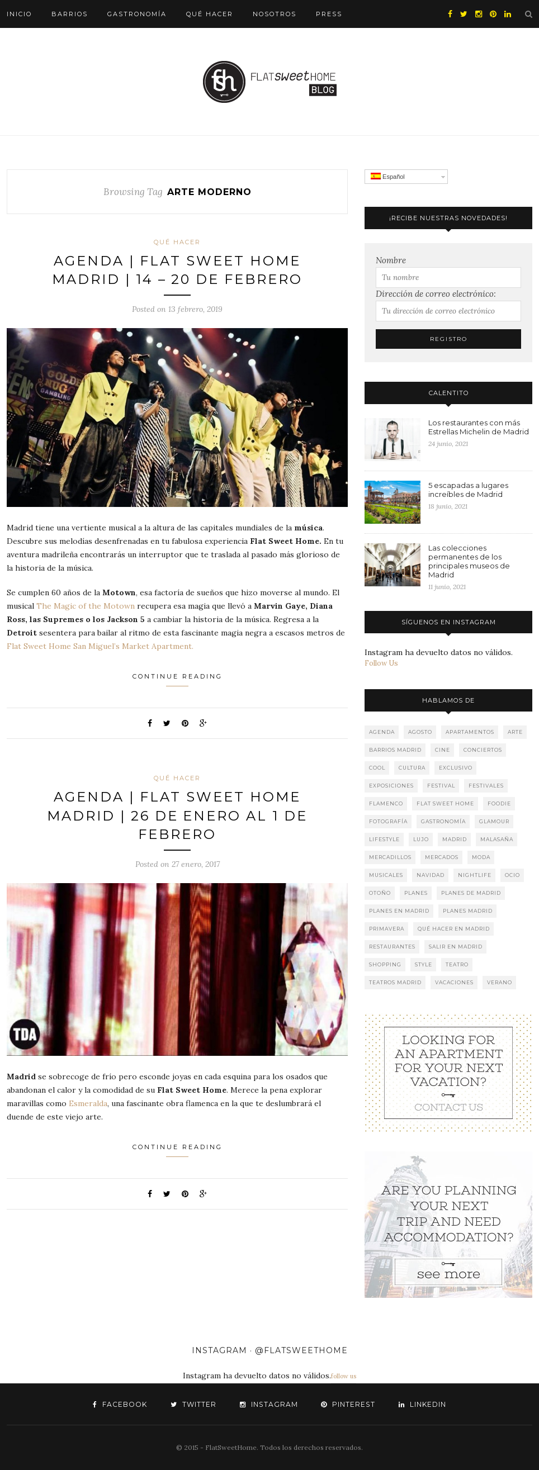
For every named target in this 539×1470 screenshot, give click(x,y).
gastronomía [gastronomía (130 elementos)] (443, 821)
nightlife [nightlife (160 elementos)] (474, 875)
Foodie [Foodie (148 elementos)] (499, 803)
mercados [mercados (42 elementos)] (441, 857)
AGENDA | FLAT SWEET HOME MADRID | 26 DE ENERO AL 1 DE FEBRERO (177, 816)
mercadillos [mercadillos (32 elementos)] (390, 857)
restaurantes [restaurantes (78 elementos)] (392, 946)
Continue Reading (178, 680)
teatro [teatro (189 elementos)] (457, 964)
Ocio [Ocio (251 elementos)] (512, 875)
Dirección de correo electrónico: (436, 293)
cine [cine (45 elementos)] (442, 750)
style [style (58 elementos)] (423, 964)
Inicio (19, 14)
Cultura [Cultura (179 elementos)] (412, 768)
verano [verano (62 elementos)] (499, 982)
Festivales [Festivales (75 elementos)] (486, 786)
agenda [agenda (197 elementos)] (382, 732)
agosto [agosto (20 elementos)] (420, 732)
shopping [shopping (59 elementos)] (385, 964)
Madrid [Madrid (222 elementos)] (454, 839)
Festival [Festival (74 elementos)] (441, 786)
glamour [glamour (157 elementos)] (494, 821)
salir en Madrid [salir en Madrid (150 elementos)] (456, 946)
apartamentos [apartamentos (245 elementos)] (470, 732)
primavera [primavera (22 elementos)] (386, 929)
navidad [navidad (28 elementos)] (431, 875)
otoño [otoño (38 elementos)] (380, 893)
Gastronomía (137, 14)
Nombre (391, 260)
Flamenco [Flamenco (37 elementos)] (386, 803)
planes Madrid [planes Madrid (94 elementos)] (468, 911)
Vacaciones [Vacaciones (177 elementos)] (454, 982)
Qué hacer (209, 14)
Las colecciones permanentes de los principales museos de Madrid (469, 561)
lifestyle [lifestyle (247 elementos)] (384, 839)
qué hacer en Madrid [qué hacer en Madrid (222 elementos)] (454, 929)
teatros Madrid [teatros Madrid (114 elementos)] (395, 982)
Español (388, 176)
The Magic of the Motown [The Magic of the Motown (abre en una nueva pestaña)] (86, 606)
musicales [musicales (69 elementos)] (386, 875)
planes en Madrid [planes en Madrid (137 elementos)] (399, 911)
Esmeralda (88, 1104)
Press (329, 14)
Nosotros (274, 14)
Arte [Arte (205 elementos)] (515, 732)
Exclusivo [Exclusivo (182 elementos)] (455, 768)
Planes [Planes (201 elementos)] (416, 893)
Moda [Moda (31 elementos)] (481, 857)
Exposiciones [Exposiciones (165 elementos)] (391, 786)
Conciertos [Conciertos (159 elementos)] (483, 750)
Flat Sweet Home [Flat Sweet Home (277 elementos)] (445, 803)
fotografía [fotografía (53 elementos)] (388, 821)
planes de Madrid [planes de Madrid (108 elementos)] (471, 893)
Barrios (69, 14)
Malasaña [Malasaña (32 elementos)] (496, 839)
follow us (343, 1376)
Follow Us (381, 663)
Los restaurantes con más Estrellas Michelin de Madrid (478, 427)
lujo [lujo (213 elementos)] (421, 839)
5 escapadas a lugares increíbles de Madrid (468, 490)
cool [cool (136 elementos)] (377, 768)
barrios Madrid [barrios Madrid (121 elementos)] (395, 750)
